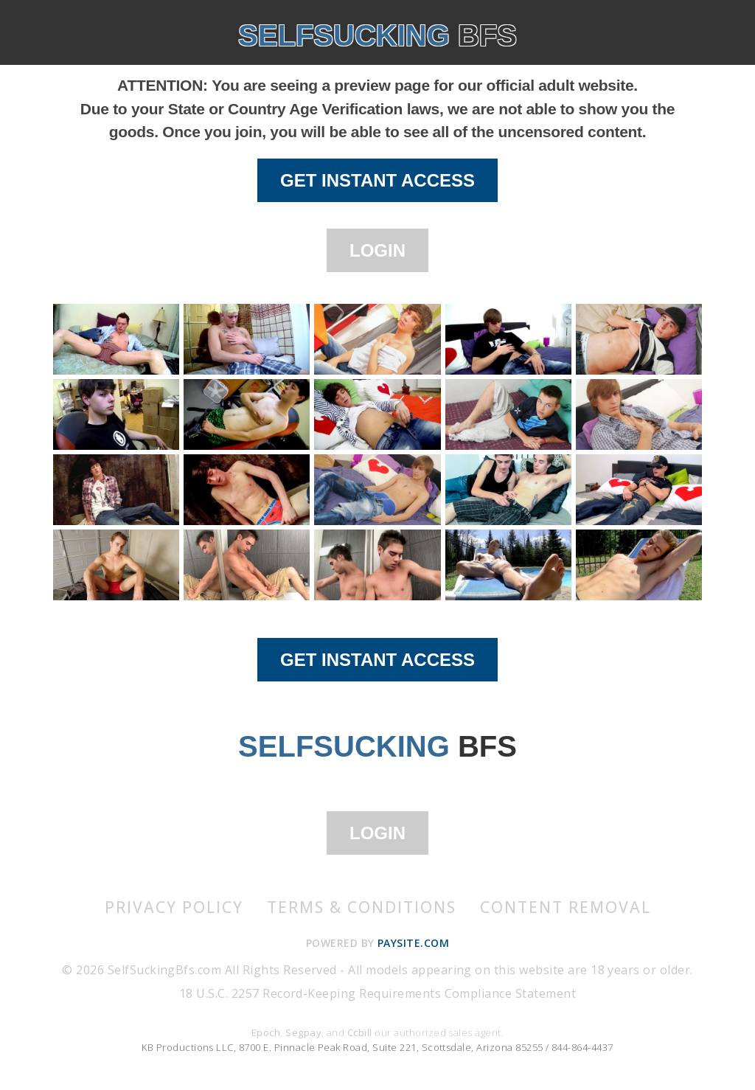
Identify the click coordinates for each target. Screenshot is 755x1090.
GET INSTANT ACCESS (377, 180)
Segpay (303, 1032)
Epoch (265, 1032)
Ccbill (359, 1032)
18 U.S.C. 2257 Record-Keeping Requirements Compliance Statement (377, 993)
